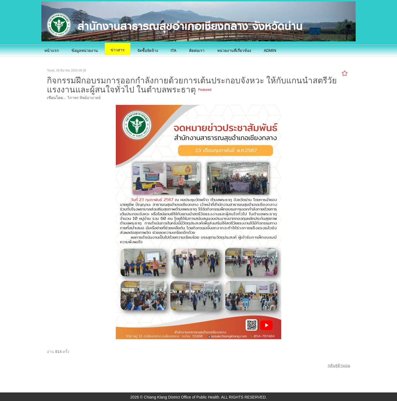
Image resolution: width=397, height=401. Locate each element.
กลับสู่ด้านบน (339, 365)
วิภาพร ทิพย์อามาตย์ (84, 97)
